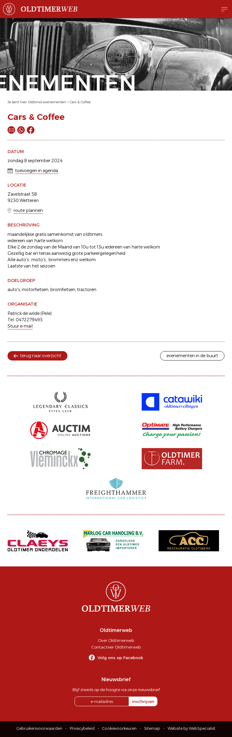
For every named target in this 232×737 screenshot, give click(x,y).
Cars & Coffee (80, 102)
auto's (14, 289)
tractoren (86, 289)
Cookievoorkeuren (119, 728)
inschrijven (143, 701)
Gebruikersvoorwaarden (39, 728)
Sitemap (152, 728)
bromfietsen (62, 289)
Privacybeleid (82, 728)
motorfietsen (35, 289)
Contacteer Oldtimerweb (116, 647)
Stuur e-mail (20, 326)
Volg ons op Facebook (120, 657)
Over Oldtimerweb (116, 640)
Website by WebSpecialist (191, 728)
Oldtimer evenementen (47, 102)
